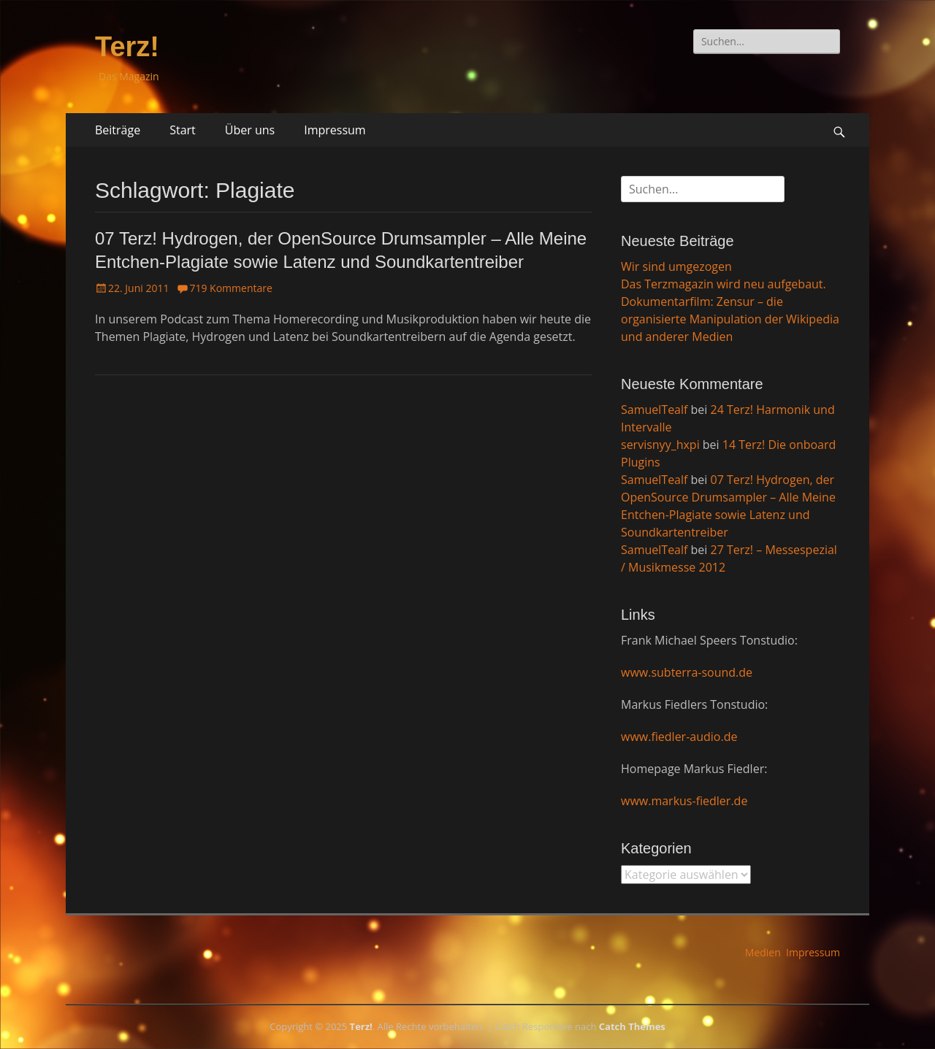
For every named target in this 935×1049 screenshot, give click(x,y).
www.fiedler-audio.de (679, 737)
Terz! (127, 46)
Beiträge (117, 130)
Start (182, 130)
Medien (763, 952)
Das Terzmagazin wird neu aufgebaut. (723, 284)
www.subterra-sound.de (686, 672)
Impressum (334, 130)
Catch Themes (632, 1026)
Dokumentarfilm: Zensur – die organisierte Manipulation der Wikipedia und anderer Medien (730, 319)
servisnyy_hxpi (660, 445)
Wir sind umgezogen (676, 266)
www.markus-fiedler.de (684, 801)
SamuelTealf (654, 409)
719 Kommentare (230, 288)
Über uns (250, 130)
